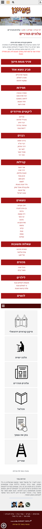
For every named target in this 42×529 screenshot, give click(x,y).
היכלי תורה (21, 267)
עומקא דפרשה (22, 80)
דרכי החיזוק (22, 146)
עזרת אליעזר (21, 252)
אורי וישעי (21, 167)
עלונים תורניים (30, 33)
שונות (22, 234)
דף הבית (37, 30)
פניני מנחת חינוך (21, 62)
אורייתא (21, 117)
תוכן (23, 30)
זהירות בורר (21, 479)
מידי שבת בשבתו (21, 184)
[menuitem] (21, 322)
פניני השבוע (22, 101)
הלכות (21, 220)
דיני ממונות (21, 214)
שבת (21, 231)
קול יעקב (22, 255)
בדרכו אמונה (21, 141)
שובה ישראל (21, 193)
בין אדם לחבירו (21, 208)
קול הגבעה (21, 190)
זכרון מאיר (21, 176)
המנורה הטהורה (22, 93)
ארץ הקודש (22, 205)
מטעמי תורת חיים (21, 75)
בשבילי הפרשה (21, 120)
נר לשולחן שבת (21, 285)
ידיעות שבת (22, 128)
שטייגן (29, 30)
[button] (13, 2)
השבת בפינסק (21, 173)
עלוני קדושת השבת (21, 288)
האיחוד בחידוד (21, 125)
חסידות (21, 88)
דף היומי (21, 217)
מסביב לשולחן (22, 78)
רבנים (21, 136)
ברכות (22, 211)
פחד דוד (22, 155)
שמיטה (21, 237)
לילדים (21, 278)
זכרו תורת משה (21, 96)
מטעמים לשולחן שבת (21, 283)
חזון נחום (21, 179)
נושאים (21, 200)
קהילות (21, 162)
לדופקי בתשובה (21, 99)
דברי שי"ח (21, 143)
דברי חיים (21, 122)
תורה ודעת (21, 104)
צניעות (21, 225)
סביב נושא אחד (21, 70)
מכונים (21, 262)
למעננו (21, 182)
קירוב (21, 228)
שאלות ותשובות (21, 244)
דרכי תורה (21, 170)
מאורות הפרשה (21, 249)
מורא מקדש (21, 222)
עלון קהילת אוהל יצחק (21, 187)
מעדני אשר (21, 152)
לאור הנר (22, 149)
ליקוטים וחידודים (21, 112)
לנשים (21, 296)
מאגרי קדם (21, 270)
